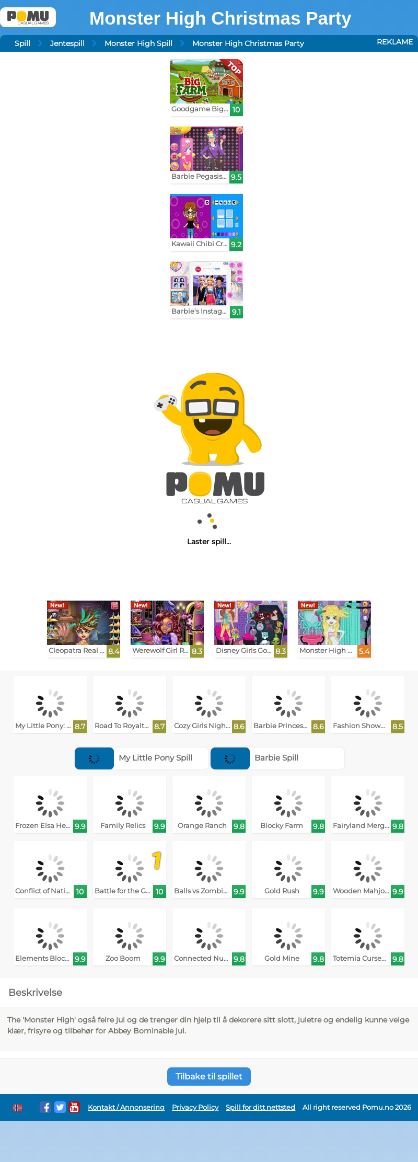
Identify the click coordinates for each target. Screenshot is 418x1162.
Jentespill (67, 43)
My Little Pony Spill (133, 758)
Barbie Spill (254, 758)
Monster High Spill (138, 43)
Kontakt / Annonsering (126, 1107)
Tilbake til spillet (209, 1077)
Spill (22, 43)
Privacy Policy (195, 1107)
